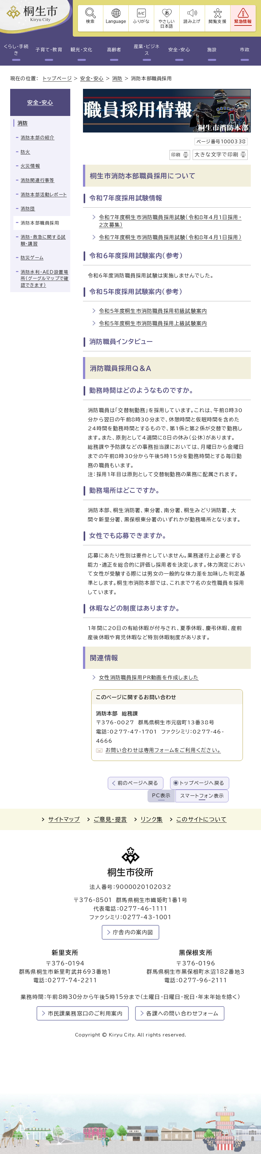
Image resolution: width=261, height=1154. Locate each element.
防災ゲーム (32, 257)
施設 (212, 49)
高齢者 (114, 49)
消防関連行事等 (37, 180)
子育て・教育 (49, 49)
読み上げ (192, 21)
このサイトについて (201, 819)
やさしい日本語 (166, 23)
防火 (25, 152)
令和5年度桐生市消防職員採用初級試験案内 (153, 310)
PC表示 (161, 795)
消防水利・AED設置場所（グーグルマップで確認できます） (45, 278)
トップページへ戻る (202, 783)
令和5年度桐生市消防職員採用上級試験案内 (153, 323)
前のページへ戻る (138, 783)
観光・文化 (81, 49)
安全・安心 (179, 49)
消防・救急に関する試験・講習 (43, 240)
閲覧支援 (218, 21)
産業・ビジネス (147, 49)
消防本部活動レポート (44, 194)
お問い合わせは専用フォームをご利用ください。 (163, 750)
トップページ (57, 78)
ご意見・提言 (110, 819)
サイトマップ (64, 819)
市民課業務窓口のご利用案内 (85, 1013)
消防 (117, 78)
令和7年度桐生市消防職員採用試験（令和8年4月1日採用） (170, 237)
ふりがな (141, 21)
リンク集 (152, 819)
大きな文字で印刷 (216, 154)
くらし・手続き (16, 49)
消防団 (28, 208)
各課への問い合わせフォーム (182, 1013)
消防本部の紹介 (37, 137)
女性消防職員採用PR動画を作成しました (149, 677)
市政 (245, 49)
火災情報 (30, 166)
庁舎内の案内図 (133, 932)
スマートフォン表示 (202, 795)
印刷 (176, 155)
